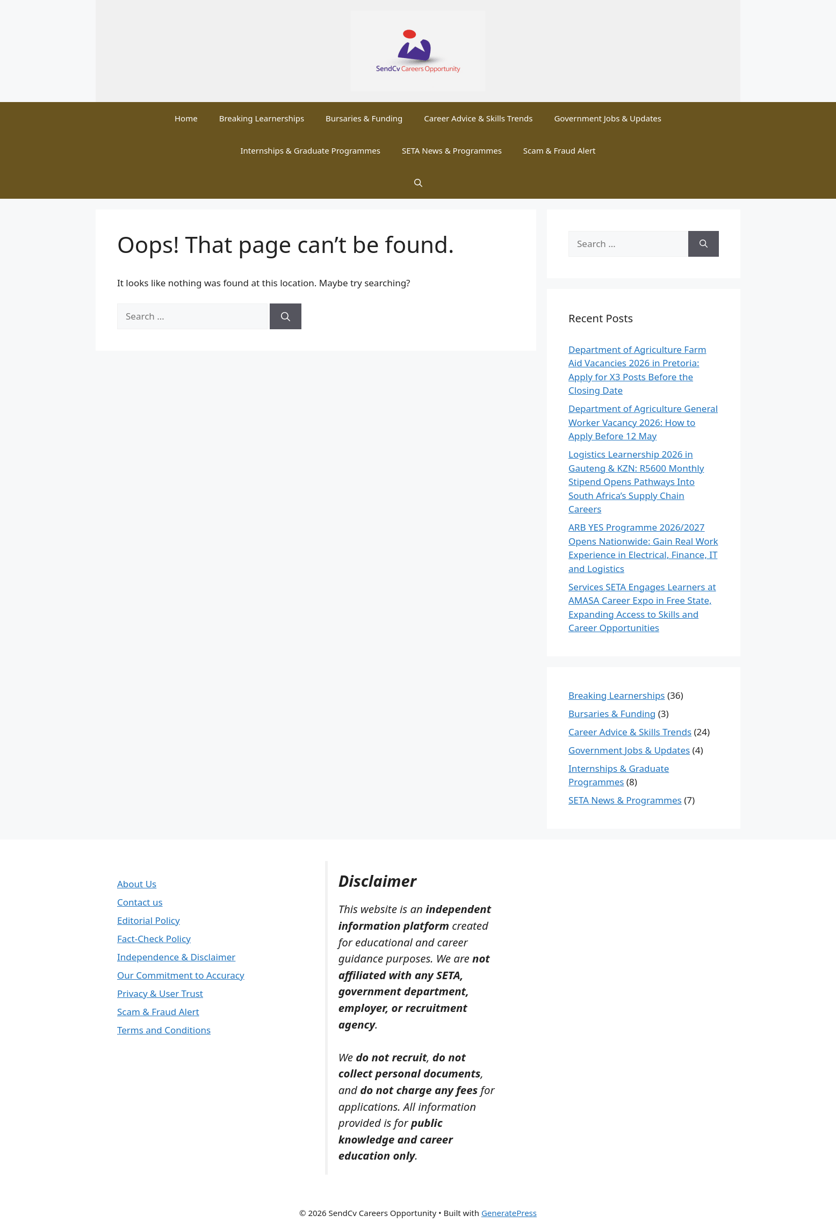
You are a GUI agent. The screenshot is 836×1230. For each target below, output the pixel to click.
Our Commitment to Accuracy (180, 975)
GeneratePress (509, 1212)
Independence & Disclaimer (176, 957)
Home (186, 118)
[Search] (285, 316)
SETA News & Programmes (452, 150)
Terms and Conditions (164, 1030)
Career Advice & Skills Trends (478, 118)
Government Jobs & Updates (607, 118)
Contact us (140, 902)
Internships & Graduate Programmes (310, 150)
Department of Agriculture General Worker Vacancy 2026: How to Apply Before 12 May (643, 422)
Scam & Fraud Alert (559, 150)
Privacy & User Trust (160, 993)
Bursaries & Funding (364, 118)
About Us (136, 884)
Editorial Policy (148, 920)
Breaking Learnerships (261, 118)
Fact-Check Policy (154, 938)
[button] (418, 183)
